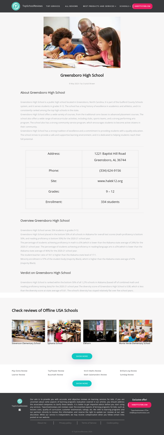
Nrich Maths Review (92, 371)
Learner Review (18, 374)
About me (42, 423)
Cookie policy (113, 423)
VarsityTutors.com (142, 6)
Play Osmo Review (19, 371)
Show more (82, 356)
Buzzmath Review (55, 374)
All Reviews (71, 6)
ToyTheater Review (56, 371)
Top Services (53, 6)
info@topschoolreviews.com (140, 413)
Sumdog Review (127, 374)
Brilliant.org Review (128, 371)
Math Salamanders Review (95, 374)
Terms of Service (89, 423)
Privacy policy (65, 423)
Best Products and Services (99, 6)
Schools (124, 6)
